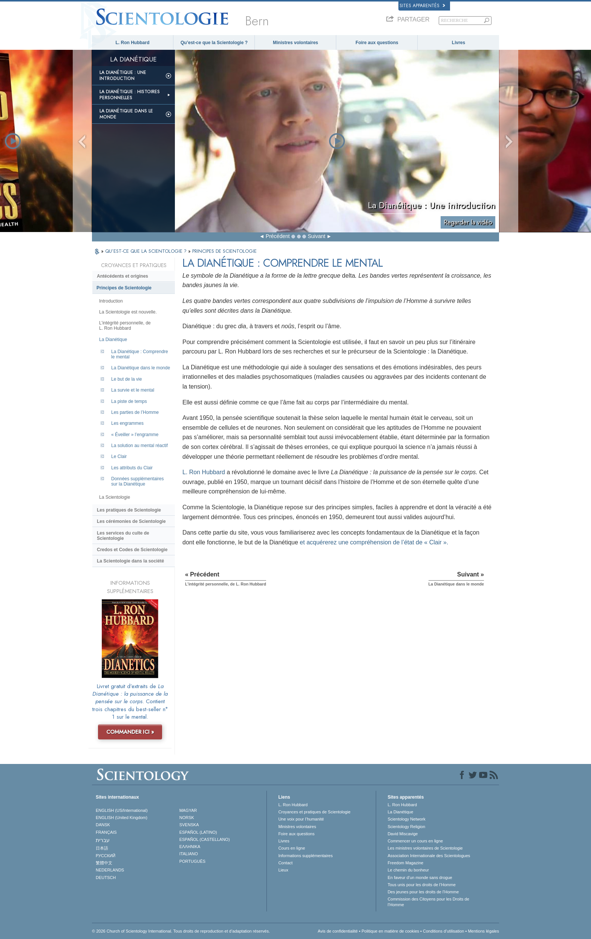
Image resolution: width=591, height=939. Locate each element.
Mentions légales (483, 931)
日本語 (102, 848)
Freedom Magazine (405, 863)
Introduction (111, 301)
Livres (458, 42)
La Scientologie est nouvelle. (128, 312)
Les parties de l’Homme (135, 412)
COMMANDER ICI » (130, 732)
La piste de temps (129, 401)
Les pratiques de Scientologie (129, 510)
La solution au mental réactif (139, 445)
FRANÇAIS (106, 832)
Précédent (278, 236)
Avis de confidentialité (338, 931)
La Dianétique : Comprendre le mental (139, 354)
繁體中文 (104, 863)
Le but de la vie (126, 379)
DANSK (103, 824)
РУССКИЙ (105, 855)
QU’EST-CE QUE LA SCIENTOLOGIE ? (146, 251)
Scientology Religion (406, 826)
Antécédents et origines (122, 276)
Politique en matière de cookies (390, 931)
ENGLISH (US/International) (122, 810)
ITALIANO (188, 853)
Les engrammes (127, 423)
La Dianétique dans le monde (126, 114)
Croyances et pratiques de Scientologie (314, 812)
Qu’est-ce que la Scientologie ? (214, 42)
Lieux (283, 870)
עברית (103, 840)
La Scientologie (114, 497)
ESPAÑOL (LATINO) (198, 832)
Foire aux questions (376, 42)
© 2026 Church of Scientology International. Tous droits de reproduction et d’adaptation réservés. (181, 931)
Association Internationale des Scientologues (428, 855)
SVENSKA (189, 824)
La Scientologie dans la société (130, 561)
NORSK (186, 817)
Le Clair (119, 456)
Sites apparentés (422, 5)
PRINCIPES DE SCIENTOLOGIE (224, 251)
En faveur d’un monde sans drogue (419, 877)
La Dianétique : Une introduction (123, 75)
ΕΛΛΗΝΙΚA (190, 846)
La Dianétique (113, 339)
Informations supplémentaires (305, 855)
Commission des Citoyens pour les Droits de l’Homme (428, 902)
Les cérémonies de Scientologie (131, 521)
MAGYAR (188, 810)
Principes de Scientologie (124, 287)
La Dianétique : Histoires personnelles (130, 94)
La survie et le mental (132, 390)
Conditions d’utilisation (443, 931)
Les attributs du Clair (132, 467)
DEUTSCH (106, 877)
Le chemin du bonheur (408, 870)
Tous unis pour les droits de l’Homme (421, 884)
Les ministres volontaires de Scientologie (424, 848)
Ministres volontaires (295, 42)
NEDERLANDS (110, 870)
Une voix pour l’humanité (301, 819)
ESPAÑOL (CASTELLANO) (204, 839)
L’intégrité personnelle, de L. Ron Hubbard (125, 325)
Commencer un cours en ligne (415, 841)
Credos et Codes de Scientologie (132, 549)
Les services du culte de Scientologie (123, 535)
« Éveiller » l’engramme (134, 434)
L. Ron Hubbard (133, 42)
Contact (285, 863)
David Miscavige (402, 833)
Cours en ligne (291, 848)
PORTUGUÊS (192, 861)
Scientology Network (406, 819)
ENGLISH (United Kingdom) (121, 817)
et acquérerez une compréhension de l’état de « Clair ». (374, 542)
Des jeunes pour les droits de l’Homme (423, 892)
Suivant (316, 236)
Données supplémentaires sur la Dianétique (137, 481)
